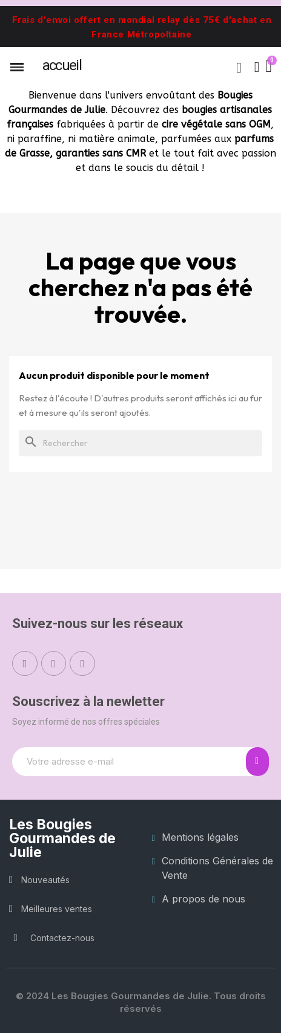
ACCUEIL (61, 65)
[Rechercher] (140, 443)
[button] (239, 67)
